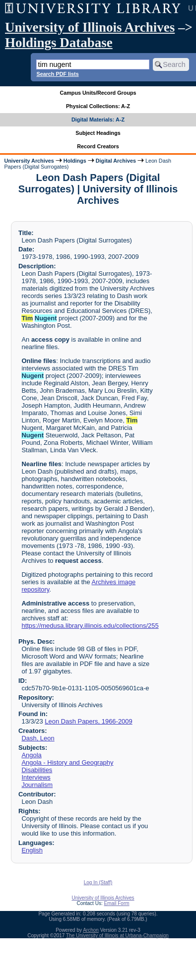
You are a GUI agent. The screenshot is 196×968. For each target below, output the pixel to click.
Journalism (37, 784)
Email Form (116, 903)
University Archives (29, 161)
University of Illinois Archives (90, 27)
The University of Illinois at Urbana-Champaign (117, 935)
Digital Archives (116, 161)
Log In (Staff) (98, 882)
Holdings (75, 161)
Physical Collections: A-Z (98, 106)
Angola (31, 755)
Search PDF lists (57, 74)
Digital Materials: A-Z (98, 119)
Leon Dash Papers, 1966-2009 (88, 721)
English (31, 850)
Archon (91, 930)
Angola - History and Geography (67, 762)
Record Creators (98, 146)
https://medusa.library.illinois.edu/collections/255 (89, 625)
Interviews (35, 777)
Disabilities (36, 770)
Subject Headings (98, 133)
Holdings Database (59, 42)
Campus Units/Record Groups (98, 93)
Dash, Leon (37, 738)
